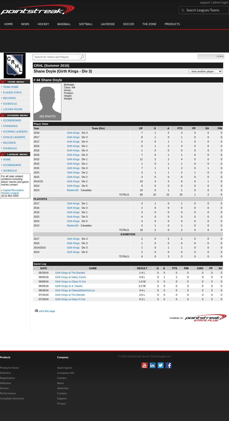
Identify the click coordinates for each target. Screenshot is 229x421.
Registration (7, 378)
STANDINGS (10, 126)
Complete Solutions (12, 398)
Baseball (64, 24)
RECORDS (9, 98)
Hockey (43, 24)
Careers (61, 378)
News (25, 24)
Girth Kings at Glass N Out (70, 299)
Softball (85, 24)
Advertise (63, 388)
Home (8, 24)
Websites (5, 383)
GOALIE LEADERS (14, 137)
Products (172, 24)
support (205, 2)
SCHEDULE (10, 103)
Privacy (61, 403)
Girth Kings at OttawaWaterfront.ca (75, 290)
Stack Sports (64, 367)
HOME (7, 159)
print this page (47, 311)
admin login (220, 2)
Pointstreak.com (37, 9)
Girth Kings (73, 132)
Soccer (128, 24)
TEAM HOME (11, 87)
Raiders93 (73, 190)
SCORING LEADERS (15, 131)
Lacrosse (108, 24)
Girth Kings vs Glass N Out (70, 281)
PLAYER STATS (12, 92)
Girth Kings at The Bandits (70, 272)
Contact (62, 393)
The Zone (149, 24)
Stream (4, 388)
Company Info (65, 373)
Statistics (5, 373)
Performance (8, 393)
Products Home (9, 367)
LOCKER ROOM (12, 109)
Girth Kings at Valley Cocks (70, 277)
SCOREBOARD (12, 120)
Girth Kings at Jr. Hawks (68, 286)
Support (62, 398)
